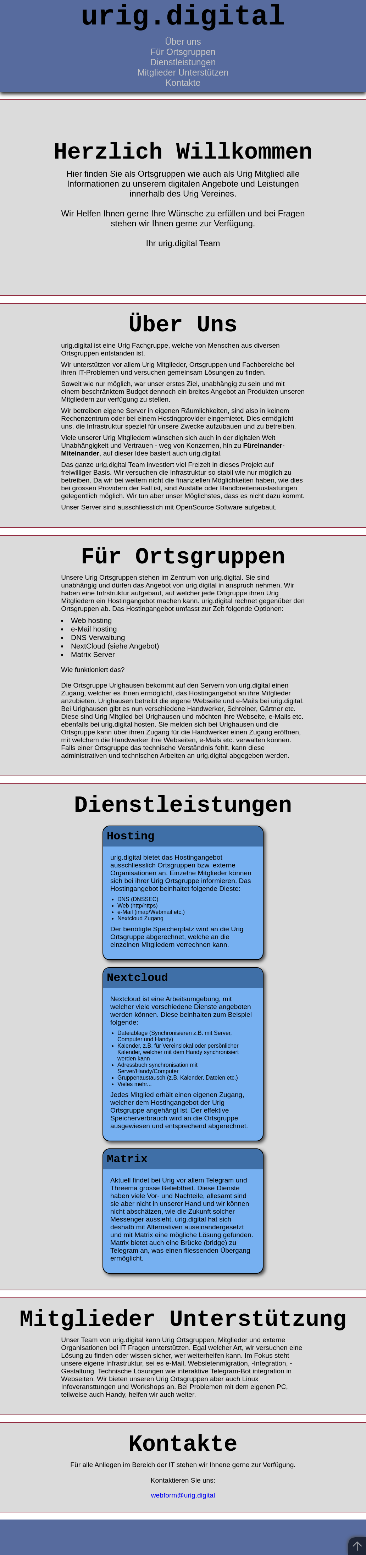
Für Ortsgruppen (182, 52)
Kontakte (183, 83)
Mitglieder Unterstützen (182, 72)
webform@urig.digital (183, 1495)
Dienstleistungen (183, 62)
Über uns (183, 41)
